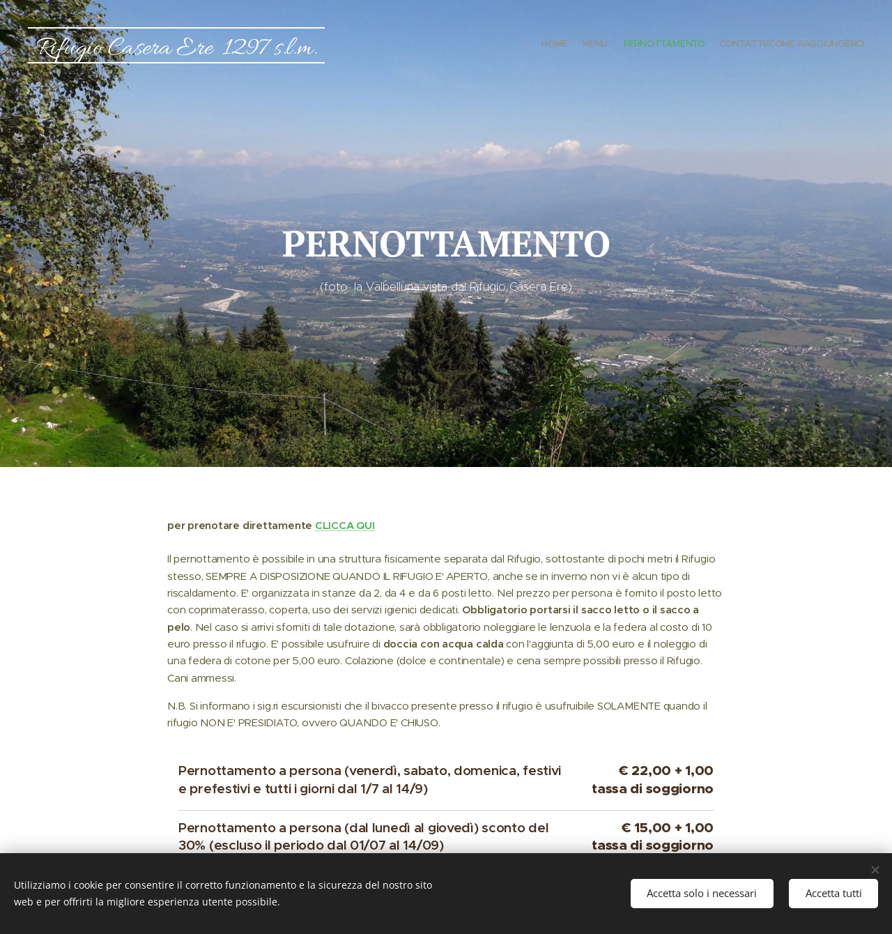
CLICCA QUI (345, 525)
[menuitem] (824, 45)
